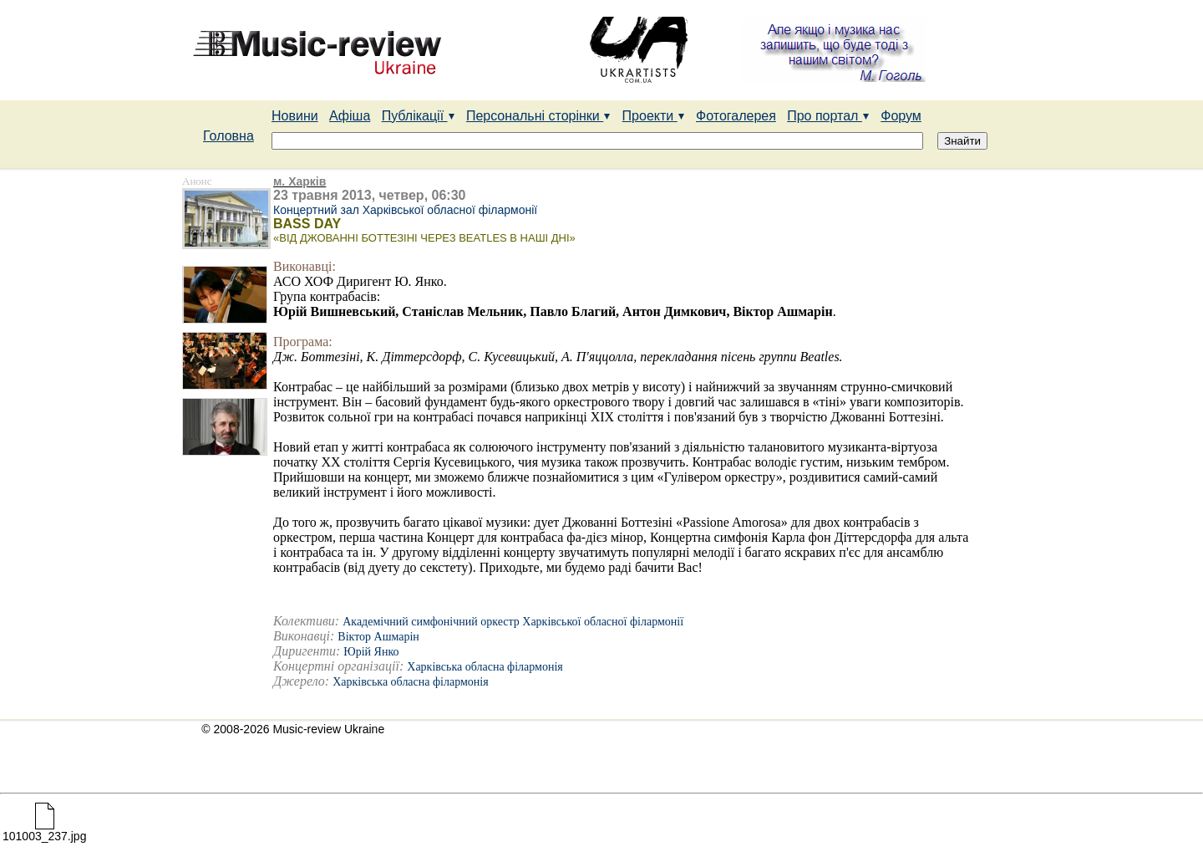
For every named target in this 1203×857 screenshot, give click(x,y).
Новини (295, 116)
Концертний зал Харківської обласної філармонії (405, 210)
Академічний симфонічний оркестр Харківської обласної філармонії (513, 621)
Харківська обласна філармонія (484, 667)
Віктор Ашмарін (378, 636)
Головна (228, 136)
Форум (901, 116)
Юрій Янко (370, 651)
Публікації (418, 116)
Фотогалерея (736, 116)
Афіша (349, 116)
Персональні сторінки (538, 116)
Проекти (653, 116)
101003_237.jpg (44, 831)
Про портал (828, 116)
